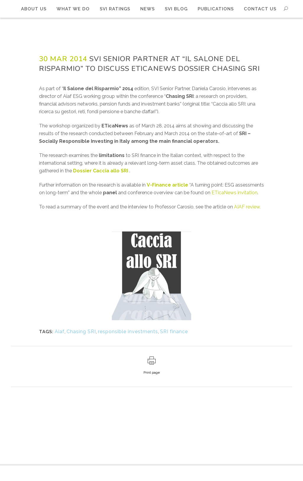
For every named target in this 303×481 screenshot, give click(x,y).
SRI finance (174, 331)
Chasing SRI (81, 331)
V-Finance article (167, 185)
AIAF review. (247, 207)
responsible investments (128, 331)
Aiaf (60, 331)
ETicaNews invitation (234, 192)
